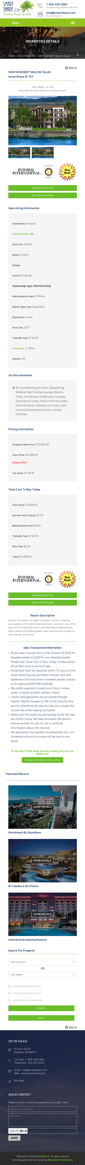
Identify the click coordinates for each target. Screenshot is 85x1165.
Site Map (19, 1080)
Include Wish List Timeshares (27, 1000)
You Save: (17, 473)
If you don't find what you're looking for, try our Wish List (42, 753)
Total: (15, 556)
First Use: (17, 327)
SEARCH (41, 1008)
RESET (41, 1017)
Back (71, 68)
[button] (42, 962)
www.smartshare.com (33, 1073)
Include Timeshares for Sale (27, 986)
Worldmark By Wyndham (24, 832)
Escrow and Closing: (24, 515)
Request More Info (42, 187)
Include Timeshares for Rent (27, 993)
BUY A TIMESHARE (26, 56)
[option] (19, 152)
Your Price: (18, 455)
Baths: (16, 255)
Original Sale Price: (23, 444)
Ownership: (19, 223)
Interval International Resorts (27, 939)
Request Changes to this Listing (42, 760)
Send (14, 1138)
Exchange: (18, 348)
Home (11, 56)
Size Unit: (17, 244)
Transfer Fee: (20, 338)
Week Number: (21, 234)
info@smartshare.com (61, 13)
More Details (42, 807)
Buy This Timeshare (42, 195)
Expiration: (18, 317)
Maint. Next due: (22, 307)
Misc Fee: (17, 546)
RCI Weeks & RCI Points (23, 886)
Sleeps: (16, 265)
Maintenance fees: (23, 296)
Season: (16, 358)
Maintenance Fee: (22, 525)
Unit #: (16, 275)
